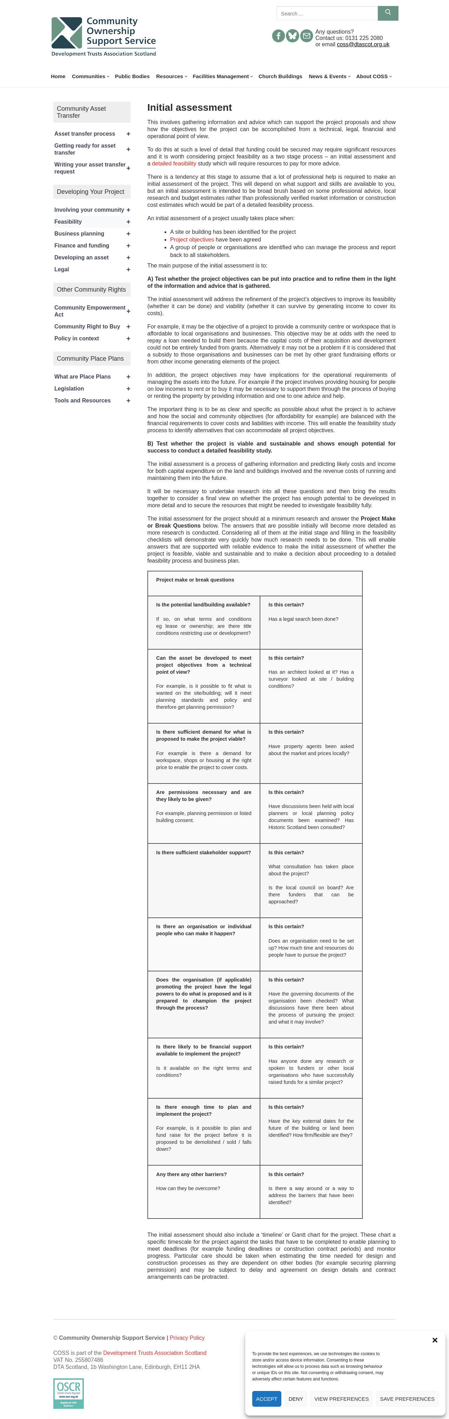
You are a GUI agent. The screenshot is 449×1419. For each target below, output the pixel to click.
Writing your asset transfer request (92, 168)
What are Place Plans (92, 377)
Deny (296, 1399)
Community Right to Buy (92, 327)
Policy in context (92, 339)
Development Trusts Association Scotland (154, 1353)
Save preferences (407, 1399)
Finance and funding (92, 246)
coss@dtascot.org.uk (363, 44)
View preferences (341, 1399)
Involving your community (92, 210)
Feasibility (92, 222)
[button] (434, 1340)
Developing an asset (92, 258)
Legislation (92, 389)
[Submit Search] (388, 13)
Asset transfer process (92, 134)
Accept (266, 1399)
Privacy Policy (187, 1338)
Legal (92, 270)
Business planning (92, 234)
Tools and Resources (92, 401)
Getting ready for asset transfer (92, 149)
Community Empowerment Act (92, 311)
